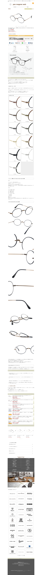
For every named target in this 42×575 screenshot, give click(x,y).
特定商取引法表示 (27, 50)
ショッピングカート (33, 3)
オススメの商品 (10, 425)
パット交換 (14, 47)
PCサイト (33, 0)
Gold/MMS (27, 147)
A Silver (15, 134)
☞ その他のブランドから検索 (21, 555)
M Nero (15, 160)
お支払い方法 (14, 469)
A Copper (15, 108)
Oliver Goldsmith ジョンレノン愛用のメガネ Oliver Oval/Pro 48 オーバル (12, 435)
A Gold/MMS (27, 121)
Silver (27, 160)
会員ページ (27, 469)
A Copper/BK (27, 108)
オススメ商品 (14, 466)
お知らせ (14, 458)
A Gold (15, 121)
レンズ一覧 (27, 458)
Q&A (28, 466)
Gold (15, 147)
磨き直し (27, 47)
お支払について (14, 50)
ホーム (18, 456)
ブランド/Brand (14, 460)
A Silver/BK (27, 134)
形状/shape (27, 460)
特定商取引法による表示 (21, 457)
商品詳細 (9, 77)
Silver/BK (15, 173)
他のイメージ (10, 370)
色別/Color (27, 463)
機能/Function (14, 463)
